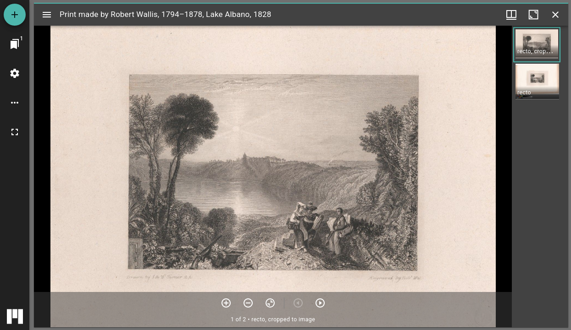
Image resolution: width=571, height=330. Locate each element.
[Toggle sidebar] (47, 15)
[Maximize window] (533, 15)
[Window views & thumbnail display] (511, 15)
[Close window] (555, 15)
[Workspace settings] (15, 73)
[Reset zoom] (270, 303)
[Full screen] (15, 132)
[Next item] (320, 303)
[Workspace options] (15, 103)
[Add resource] (15, 15)
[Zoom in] (226, 303)
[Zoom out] (248, 303)
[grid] (540, 176)
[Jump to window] (15, 44)
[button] (537, 44)
